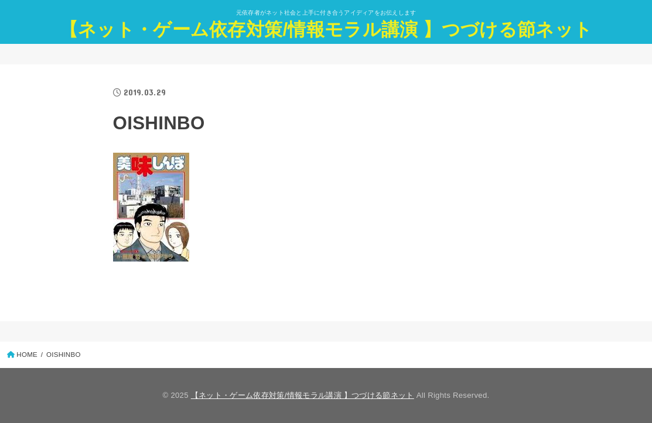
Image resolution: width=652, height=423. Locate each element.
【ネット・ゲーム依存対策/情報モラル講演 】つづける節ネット (326, 29)
